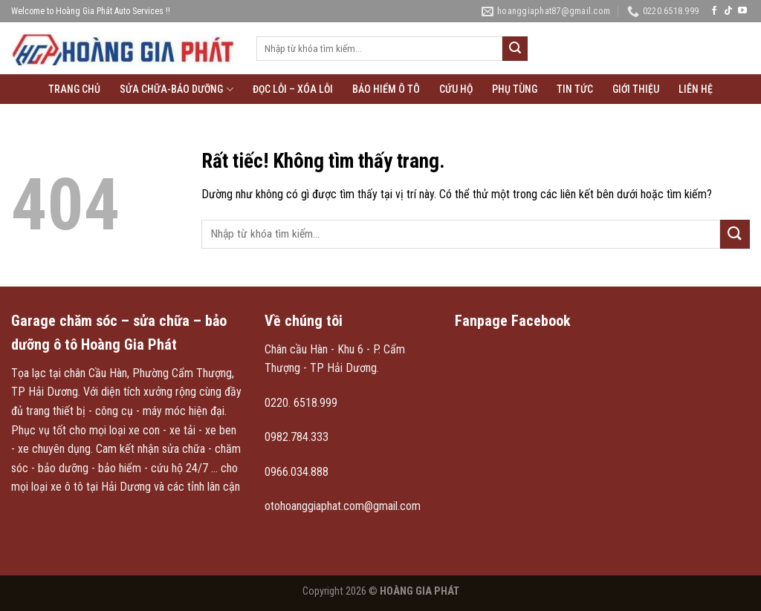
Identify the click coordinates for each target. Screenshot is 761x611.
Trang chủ (74, 89)
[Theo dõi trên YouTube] (742, 11)
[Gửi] (515, 49)
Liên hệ (696, 89)
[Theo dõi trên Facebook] (714, 11)
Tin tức (575, 89)
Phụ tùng (514, 89)
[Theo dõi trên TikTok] (728, 11)
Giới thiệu (635, 89)
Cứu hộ (456, 89)
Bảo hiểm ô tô (386, 89)
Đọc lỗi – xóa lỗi (293, 89)
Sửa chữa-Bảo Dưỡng (176, 89)
